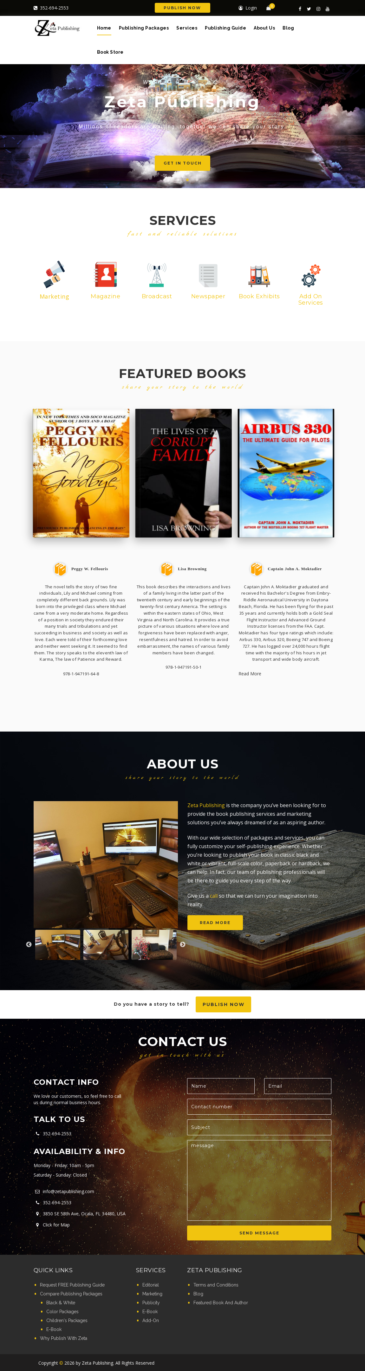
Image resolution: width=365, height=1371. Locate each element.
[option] (106, 864)
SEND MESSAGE (259, 1233)
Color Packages (62, 1311)
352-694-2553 (51, 8)
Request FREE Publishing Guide (72, 1284)
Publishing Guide (225, 27)
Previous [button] (29, 945)
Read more (215, 922)
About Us (264, 27)
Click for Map (52, 1225)
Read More (249, 674)
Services (186, 27)
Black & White (60, 1302)
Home (104, 27)
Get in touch (197, 163)
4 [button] (197, 180)
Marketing (152, 1293)
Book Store (110, 52)
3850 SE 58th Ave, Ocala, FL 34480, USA (80, 1214)
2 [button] (178, 180)
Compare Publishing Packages (71, 1293)
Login (247, 8)
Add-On (150, 1320)
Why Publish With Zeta (63, 1338)
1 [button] (168, 180)
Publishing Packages (144, 27)
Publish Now (182, 7)
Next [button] (182, 945)
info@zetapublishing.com (64, 1191)
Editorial (150, 1284)
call (214, 895)
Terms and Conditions (215, 1284)
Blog (288, 27)
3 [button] (187, 180)
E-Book (54, 1329)
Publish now (223, 1004)
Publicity (151, 1302)
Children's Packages (67, 1320)
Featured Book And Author (220, 1302)
